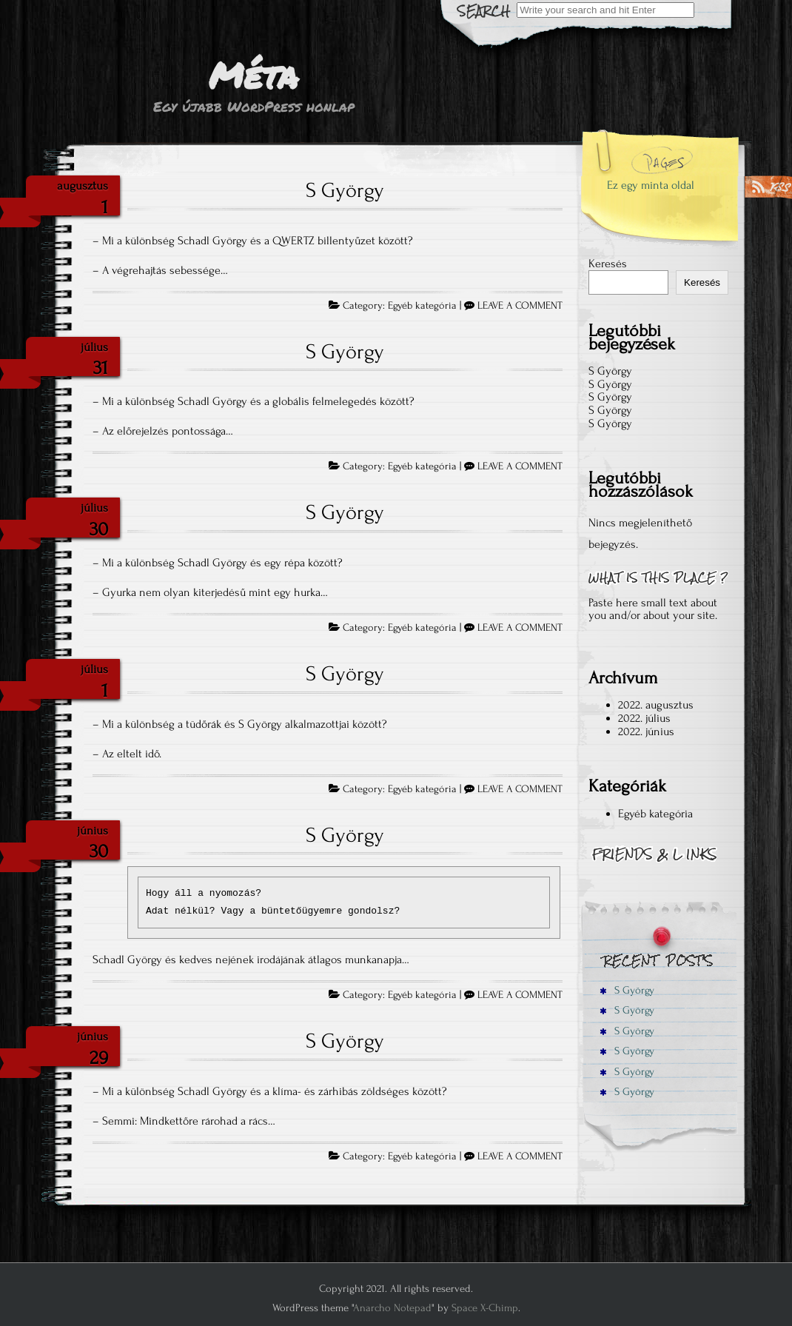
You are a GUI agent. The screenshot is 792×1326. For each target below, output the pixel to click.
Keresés (607, 263)
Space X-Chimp (485, 1308)
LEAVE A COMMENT (520, 306)
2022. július (644, 718)
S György (345, 190)
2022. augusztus (656, 704)
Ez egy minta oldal (650, 185)
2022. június (646, 731)
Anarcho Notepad (392, 1308)
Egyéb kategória (422, 306)
